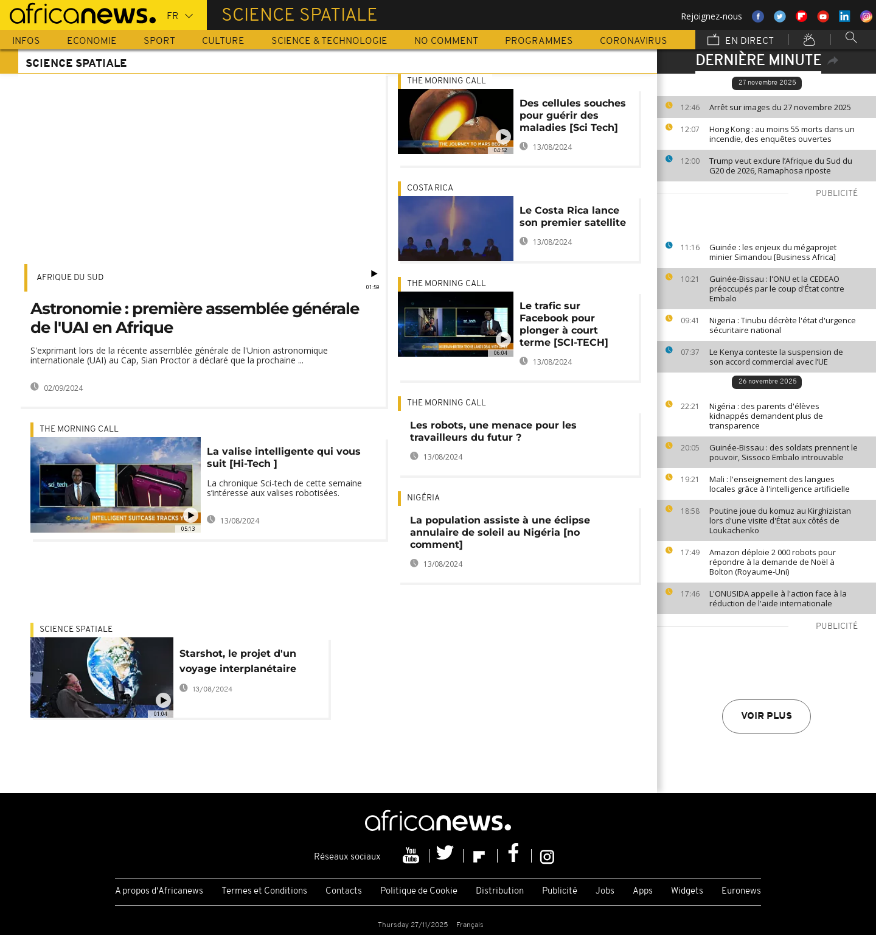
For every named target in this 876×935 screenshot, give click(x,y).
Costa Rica (430, 188)
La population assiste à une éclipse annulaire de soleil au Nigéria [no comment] (500, 532)
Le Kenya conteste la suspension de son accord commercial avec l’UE (776, 356)
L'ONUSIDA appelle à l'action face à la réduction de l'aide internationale (778, 598)
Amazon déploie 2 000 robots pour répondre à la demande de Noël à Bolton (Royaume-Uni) (772, 561)
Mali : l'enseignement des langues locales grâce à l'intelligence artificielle (779, 484)
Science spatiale (76, 629)
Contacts (343, 891)
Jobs (605, 891)
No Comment (446, 41)
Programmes (539, 41)
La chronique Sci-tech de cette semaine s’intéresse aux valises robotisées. (284, 488)
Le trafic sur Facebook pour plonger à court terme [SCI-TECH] (564, 324)
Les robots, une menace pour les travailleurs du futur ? (493, 431)
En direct (740, 40)
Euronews (741, 891)
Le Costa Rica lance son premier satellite (573, 216)
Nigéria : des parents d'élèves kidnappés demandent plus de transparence (766, 415)
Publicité (559, 891)
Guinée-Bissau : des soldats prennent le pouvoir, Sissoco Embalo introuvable (783, 452)
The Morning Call (79, 429)
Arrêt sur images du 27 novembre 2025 (780, 107)
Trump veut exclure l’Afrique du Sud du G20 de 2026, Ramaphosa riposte (780, 165)
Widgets (687, 891)
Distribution (500, 891)
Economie (92, 41)
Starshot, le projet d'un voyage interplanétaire (237, 661)
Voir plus (766, 716)
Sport (159, 41)
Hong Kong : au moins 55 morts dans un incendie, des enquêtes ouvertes (782, 134)
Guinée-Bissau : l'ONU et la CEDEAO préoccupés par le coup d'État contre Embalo (776, 288)
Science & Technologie (329, 41)
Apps (643, 891)
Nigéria (423, 498)
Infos (26, 41)
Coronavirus (633, 41)
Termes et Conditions (264, 891)
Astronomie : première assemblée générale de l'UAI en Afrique (194, 318)
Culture (223, 41)
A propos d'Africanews (159, 891)
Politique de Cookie (418, 891)
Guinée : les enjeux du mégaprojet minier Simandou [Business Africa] (772, 252)
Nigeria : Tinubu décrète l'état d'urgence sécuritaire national (782, 325)
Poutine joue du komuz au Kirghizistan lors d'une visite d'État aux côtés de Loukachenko (780, 520)
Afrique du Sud (69, 277)
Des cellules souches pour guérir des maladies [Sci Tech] (573, 115)
